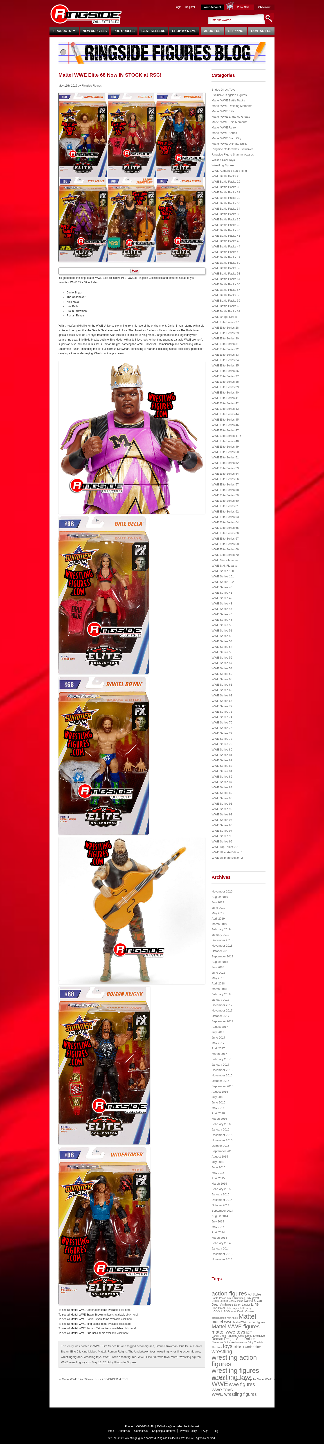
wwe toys (163, 1357)
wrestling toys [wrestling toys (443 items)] (232, 1377)
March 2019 (219, 924)
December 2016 (222, 1070)
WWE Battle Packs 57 (226, 289)
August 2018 (220, 961)
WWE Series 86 (222, 776)
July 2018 (218, 967)
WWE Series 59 (222, 673)
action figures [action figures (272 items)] (229, 1293)
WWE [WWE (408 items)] (220, 1383)
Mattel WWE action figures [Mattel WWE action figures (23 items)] (249, 1322)
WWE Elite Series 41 (225, 398)
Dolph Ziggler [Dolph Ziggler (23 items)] (242, 1304)
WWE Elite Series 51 (225, 457)
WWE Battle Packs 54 (226, 279)
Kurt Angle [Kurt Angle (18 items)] (232, 1317)
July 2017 (218, 1032)
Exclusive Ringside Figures (229, 95)
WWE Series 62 (222, 690)
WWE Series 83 (222, 765)
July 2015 (218, 1162)
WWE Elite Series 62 (225, 511)
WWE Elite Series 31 (225, 344)
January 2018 (220, 999)
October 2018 (220, 951)
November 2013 (222, 1259)
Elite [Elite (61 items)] (255, 1304)
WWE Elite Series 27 (225, 322)
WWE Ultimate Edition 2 (227, 857)
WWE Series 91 (222, 803)
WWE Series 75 (222, 722)
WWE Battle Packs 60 (226, 306)
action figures (145, 1346)
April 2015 (218, 1178)
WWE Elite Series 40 (225, 392)
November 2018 (222, 945)
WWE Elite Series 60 (225, 500)
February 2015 (221, 1189)
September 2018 (222, 956)
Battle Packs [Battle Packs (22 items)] (219, 1297)
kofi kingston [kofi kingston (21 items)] (219, 1317)
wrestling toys (92, 1357)
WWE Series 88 (222, 787)
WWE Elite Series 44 (225, 414)
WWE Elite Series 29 (225, 333)
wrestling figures (71, 1357)
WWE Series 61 (222, 684)
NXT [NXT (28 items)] (249, 1332)
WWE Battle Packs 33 (226, 203)
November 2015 (222, 1140)
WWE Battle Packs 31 (226, 192)
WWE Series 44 (222, 609)
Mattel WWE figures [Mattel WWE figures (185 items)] (235, 1326)
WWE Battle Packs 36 (226, 219)
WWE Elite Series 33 (225, 354)
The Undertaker (138, 1351)
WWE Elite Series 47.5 (226, 435)
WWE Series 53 (222, 641)
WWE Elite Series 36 (225, 371)
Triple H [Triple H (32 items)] (238, 1347)
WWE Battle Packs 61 (226, 311)
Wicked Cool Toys (223, 160)
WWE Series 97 (222, 830)
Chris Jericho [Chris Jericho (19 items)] (236, 1301)
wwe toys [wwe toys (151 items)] (222, 1389)
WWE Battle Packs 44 (226, 246)
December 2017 (222, 1005)
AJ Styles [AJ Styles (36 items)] (254, 1294)
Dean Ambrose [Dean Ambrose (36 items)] (222, 1304)
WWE (106, 1357)
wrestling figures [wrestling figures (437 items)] (235, 1370)
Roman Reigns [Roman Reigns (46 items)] (223, 1339)
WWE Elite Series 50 (225, 452)
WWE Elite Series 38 (225, 381)
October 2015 (220, 1145)
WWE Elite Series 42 (225, 403)
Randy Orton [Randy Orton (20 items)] (219, 1335)
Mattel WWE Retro (224, 127)
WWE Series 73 (222, 711)
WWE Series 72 (222, 706)
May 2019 (218, 913)
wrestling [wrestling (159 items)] (222, 1352)
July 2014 (218, 1221)
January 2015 (220, 1194)
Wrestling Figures (223, 165)
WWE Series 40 (222, 587)
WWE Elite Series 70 (225, 554)
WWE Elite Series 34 (225, 360)
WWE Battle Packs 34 (226, 208)
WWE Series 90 (222, 798)
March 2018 (219, 989)
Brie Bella (185, 1346)
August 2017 (220, 1026)
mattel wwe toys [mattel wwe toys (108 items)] (228, 1331)
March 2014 (219, 1237)
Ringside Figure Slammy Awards (233, 154)
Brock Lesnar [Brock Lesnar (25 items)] (220, 1300)
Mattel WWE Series (224, 133)
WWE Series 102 (223, 582)
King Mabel (89, 1351)
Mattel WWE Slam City (226, 138)
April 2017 (218, 1048)
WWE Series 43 (222, 603)
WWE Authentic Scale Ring (229, 170)
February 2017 (221, 1059)
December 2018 (222, 940)
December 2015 (222, 1135)
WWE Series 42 (222, 598)
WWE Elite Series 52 (225, 463)
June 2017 (218, 1037)
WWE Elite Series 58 (225, 490)
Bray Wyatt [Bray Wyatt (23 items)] (252, 1298)
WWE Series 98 (222, 836)
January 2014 (220, 1248)
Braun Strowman (167, 1346)
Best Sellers (153, 31)
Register (190, 7)
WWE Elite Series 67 (225, 538)
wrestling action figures (185, 1351)
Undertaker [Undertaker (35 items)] (253, 1347)
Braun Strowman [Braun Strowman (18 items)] (236, 1298)
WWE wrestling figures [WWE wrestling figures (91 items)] (234, 1394)
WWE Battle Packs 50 (226, 262)
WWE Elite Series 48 (225, 441)
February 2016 (221, 1124)
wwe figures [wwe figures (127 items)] (242, 1384)
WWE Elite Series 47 (225, 430)
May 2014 (218, 1227)
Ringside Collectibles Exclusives (232, 149)
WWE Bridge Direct (224, 316)
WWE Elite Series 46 (225, 425)
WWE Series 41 (222, 592)
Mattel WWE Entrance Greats (231, 116)
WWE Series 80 (222, 749)
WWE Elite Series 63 (225, 517)
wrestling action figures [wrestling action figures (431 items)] (234, 1361)
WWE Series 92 (222, 809)
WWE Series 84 (222, 771)
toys (153, 1351)
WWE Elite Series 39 (225, 387)
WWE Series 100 (223, 571)
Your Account (212, 7)
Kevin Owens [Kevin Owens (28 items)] (245, 1311)
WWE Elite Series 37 (225, 376)
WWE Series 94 (222, 820)
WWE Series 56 (222, 657)
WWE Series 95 (222, 825)
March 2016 (219, 1118)
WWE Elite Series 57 (225, 484)
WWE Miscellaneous (225, 560)
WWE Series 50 (222, 625)
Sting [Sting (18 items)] (250, 1342)
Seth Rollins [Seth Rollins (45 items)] (245, 1339)
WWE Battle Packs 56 (226, 284)
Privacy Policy (188, 1431)
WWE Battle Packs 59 (226, 300)
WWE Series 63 (222, 695)
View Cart (243, 7)
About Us (212, 31)
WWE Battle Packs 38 (226, 225)
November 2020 (222, 891)
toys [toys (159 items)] (228, 1346)
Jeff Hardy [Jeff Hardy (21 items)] (245, 1308)
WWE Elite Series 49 (225, 446)
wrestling (163, 1351)
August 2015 (220, 1156)
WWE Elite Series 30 (225, 338)
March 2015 (219, 1183)
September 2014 (222, 1210)
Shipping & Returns (163, 1431)
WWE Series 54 (222, 646)
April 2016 (218, 1113)
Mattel (102, 1351)
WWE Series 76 (222, 728)
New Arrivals (95, 31)
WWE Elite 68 (147, 1357)
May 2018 (218, 978)
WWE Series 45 (222, 614)
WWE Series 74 (222, 717)
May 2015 (218, 1172)
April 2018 (218, 983)
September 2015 (222, 1151)
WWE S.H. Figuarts (224, 565)
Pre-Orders (124, 31)
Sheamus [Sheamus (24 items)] (217, 1342)
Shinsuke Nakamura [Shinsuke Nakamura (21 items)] (235, 1342)
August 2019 (220, 897)
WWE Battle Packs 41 (226, 235)
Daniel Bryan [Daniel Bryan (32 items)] (253, 1300)
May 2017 (218, 1043)
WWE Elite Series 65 (225, 527)
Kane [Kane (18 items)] (233, 1311)
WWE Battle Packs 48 (226, 252)
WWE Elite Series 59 (225, 495)
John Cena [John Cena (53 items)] (221, 1311)
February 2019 (221, 929)
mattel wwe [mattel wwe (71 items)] (222, 1321)
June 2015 (218, 1167)
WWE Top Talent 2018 (226, 847)
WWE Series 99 (222, 841)
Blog (215, 1431)
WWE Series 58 (222, 668)
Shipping (235, 31)
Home (110, 1431)
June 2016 (218, 1102)
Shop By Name (184, 31)
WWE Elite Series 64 (225, 522)
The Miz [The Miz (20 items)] (258, 1342)
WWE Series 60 (222, 679)
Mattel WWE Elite (223, 111)
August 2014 (220, 1216)
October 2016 (220, 1080)
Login (178, 7)
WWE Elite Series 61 (225, 506)
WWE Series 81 (222, 755)
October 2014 (220, 1205)
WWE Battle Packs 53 (226, 273)
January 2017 (220, 1064)
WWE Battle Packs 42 (226, 241)
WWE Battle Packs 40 (226, 230)
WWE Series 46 (222, 619)
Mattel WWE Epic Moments (229, 122)
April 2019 (218, 918)
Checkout (264, 7)
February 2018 (221, 994)
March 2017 (219, 1053)
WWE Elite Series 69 (225, 549)
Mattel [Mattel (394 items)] (247, 1316)
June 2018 (218, 972)
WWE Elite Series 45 (225, 419)
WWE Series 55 (222, 652)
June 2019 (218, 907)
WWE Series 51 (222, 630)
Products (64, 31)
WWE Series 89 (222, 792)
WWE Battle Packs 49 (226, 257)
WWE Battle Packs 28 (226, 176)
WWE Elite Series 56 (225, 479)
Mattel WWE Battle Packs (228, 100)
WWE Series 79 (222, 744)
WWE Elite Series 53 (225, 468)
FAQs (204, 1431)
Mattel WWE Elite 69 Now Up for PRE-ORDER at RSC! (93, 1379)
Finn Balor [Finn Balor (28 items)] (218, 1308)
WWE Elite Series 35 (225, 365)
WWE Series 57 (222, 663)
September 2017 (222, 1021)
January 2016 (220, 1129)
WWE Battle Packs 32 (226, 197)
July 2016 (218, 1097)
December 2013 (222, 1254)
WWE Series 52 (222, 636)
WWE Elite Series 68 (107, 1346)
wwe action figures (124, 1357)
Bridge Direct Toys (223, 89)
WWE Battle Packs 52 (226, 268)
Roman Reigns (117, 1351)
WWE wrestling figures (186, 1357)
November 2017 (222, 1010)
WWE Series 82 (222, 760)
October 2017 (220, 1016)
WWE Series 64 (222, 701)
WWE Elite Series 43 (225, 408)
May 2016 (218, 1108)
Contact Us (261, 31)
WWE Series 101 (223, 576)
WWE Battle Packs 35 (226, 214)
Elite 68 (75, 1351)
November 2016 (222, 1075)
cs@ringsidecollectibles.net (182, 1426)
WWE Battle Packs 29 (226, 181)
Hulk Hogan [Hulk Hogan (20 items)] (232, 1308)
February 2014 (221, 1243)
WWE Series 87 (222, 782)
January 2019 (220, 934)
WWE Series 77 (222, 733)
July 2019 (218, 902)
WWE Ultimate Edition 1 (227, 852)
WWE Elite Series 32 (225, 349)
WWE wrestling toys (74, 1362)
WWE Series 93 (222, 814)
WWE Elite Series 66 (225, 533)
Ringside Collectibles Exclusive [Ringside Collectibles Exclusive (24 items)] (246, 1335)
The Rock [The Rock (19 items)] (217, 1347)
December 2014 (222, 1199)
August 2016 (220, 1091)
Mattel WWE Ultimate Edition (230, 143)
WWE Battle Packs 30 (226, 187)
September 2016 (222, 1086)
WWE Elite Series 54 (225, 473)
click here (124, 1309)
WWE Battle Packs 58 (226, 295)
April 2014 (218, 1232)
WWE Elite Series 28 (225, 327)
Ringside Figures (91, 85)
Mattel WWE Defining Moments (232, 106)
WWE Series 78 (222, 738)
